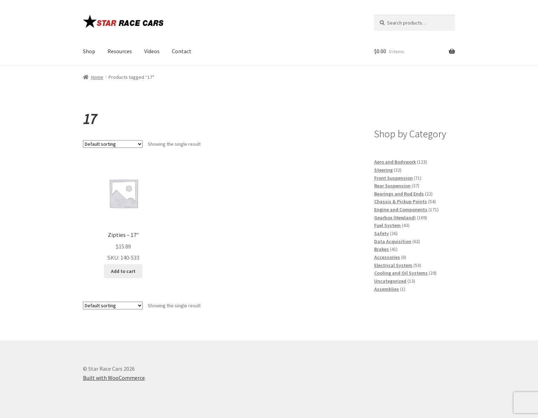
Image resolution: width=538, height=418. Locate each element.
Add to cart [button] (123, 271)
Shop (89, 51)
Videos (152, 51)
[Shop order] (113, 144)
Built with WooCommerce (114, 377)
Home (97, 77)
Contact (181, 51)
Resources (119, 51)
